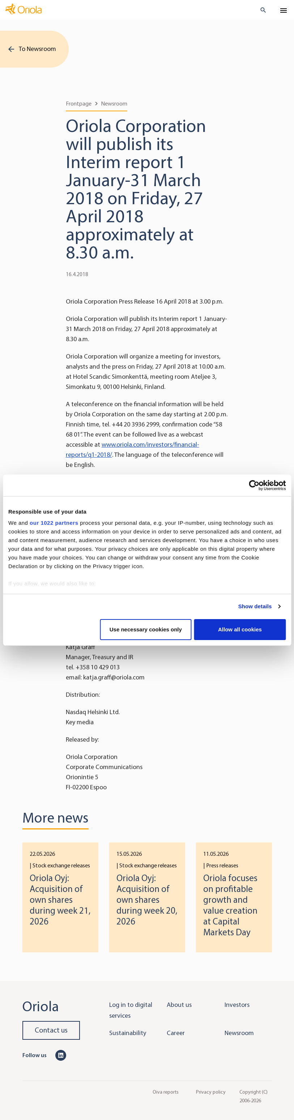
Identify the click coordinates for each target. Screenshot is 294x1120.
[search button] (260, 10)
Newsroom (114, 103)
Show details (255, 606)
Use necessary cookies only (146, 629)
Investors (237, 1005)
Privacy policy (211, 1092)
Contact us (51, 1030)
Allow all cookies (240, 629)
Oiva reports (166, 1092)
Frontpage (78, 103)
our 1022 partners (54, 523)
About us (179, 1005)
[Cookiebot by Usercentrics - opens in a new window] (254, 485)
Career (176, 1033)
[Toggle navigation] (283, 10)
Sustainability (127, 1033)
